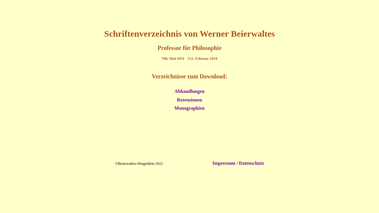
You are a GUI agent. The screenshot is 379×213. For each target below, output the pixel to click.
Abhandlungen (189, 91)
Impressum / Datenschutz (237, 163)
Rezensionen (189, 99)
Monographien (189, 108)
